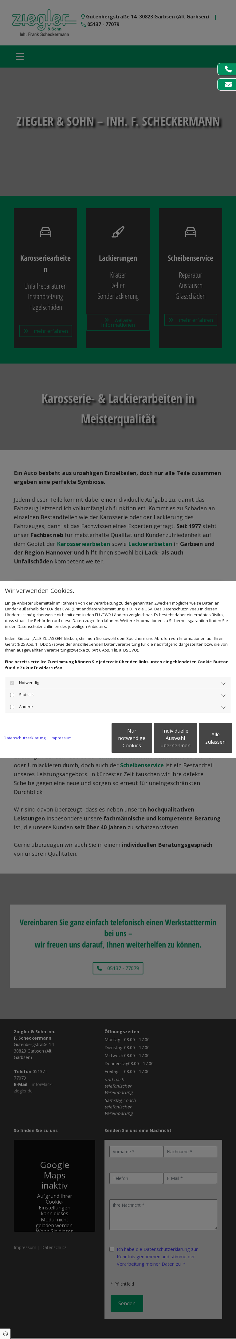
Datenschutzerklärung (24, 722)
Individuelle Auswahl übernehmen (146, 741)
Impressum (61, 722)
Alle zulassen (204, 741)
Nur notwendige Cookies (87, 741)
